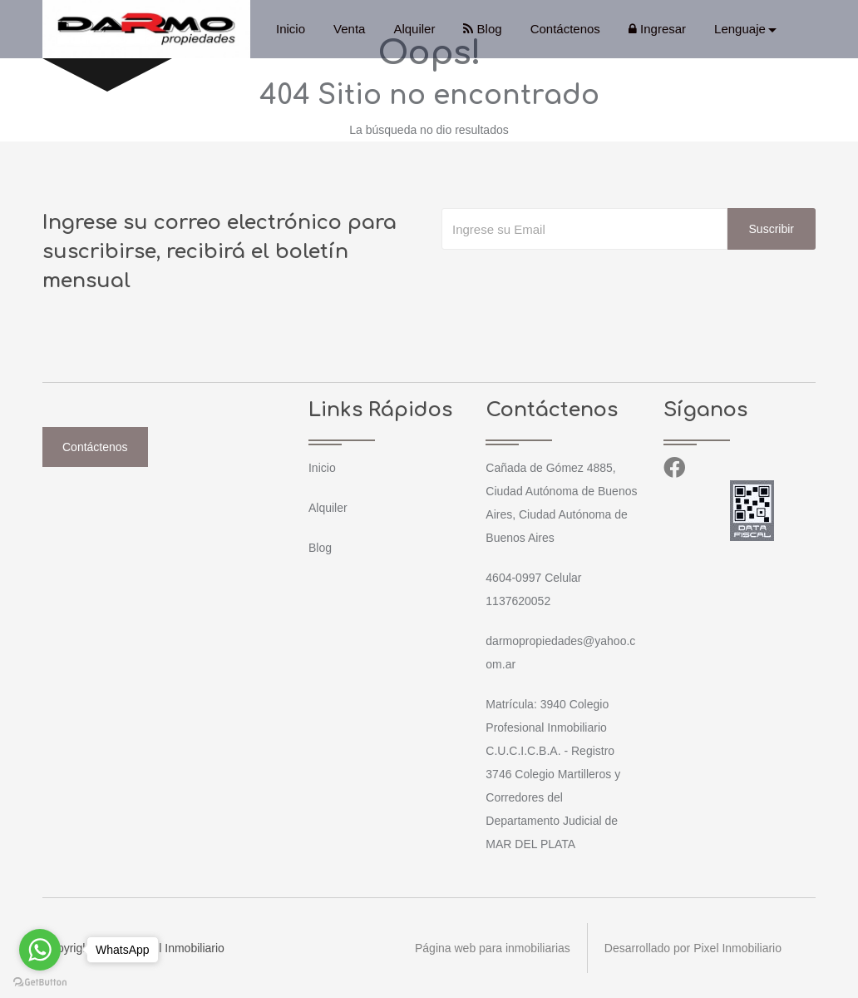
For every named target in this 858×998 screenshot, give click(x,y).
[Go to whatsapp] (40, 950)
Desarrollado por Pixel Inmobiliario (693, 948)
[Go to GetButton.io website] (40, 981)
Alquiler (414, 29)
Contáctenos (565, 29)
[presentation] (567, 283)
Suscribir (771, 229)
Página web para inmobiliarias (492, 948)
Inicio (290, 29)
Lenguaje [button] (740, 29)
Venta (349, 29)
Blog (482, 29)
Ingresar (657, 29)
